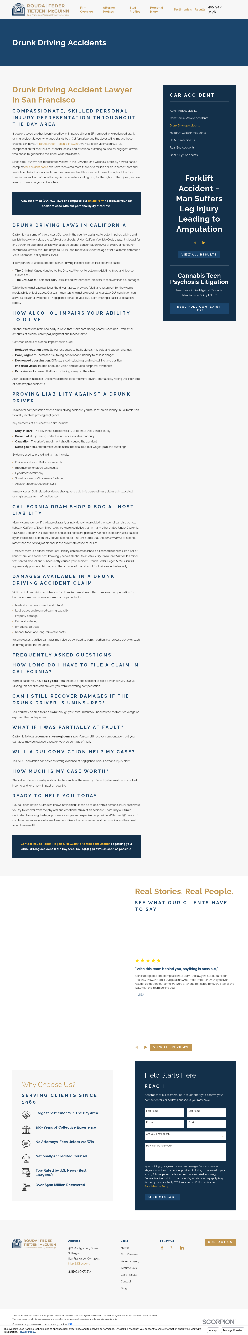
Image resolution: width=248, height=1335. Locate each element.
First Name (157, 1110)
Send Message (167, 1197)
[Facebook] (162, 1248)
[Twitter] (172, 1248)
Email (197, 1122)
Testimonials (129, 1268)
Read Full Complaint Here (199, 308)
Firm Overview (130, 1254)
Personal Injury (130, 1261)
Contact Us (220, 1242)
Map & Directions (79, 1263)
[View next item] (203, 242)
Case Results (129, 1274)
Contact (126, 1281)
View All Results (199, 254)
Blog (124, 1288)
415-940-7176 (79, 1271)
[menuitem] (199, 110)
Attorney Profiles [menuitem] (109, 9)
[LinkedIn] (182, 1248)
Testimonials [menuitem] (183, 9)
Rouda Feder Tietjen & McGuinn (59, 143)
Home (125, 1247)
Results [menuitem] (200, 9)
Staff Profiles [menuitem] (135, 9)
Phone (154, 1122)
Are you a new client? (163, 1134)
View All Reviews (176, 1047)
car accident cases (36, 167)
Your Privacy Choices (58, 1324)
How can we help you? (164, 1145)
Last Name (199, 1110)
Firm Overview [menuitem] (87, 9)
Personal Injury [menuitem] (156, 9)
